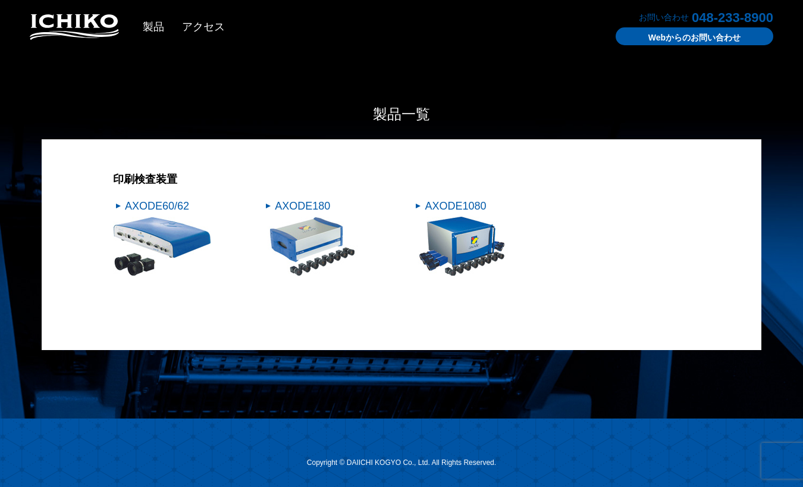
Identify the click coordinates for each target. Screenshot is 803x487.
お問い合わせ (694, 37)
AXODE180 (302, 206)
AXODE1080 (455, 206)
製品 (153, 27)
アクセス (203, 27)
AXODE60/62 (157, 206)
